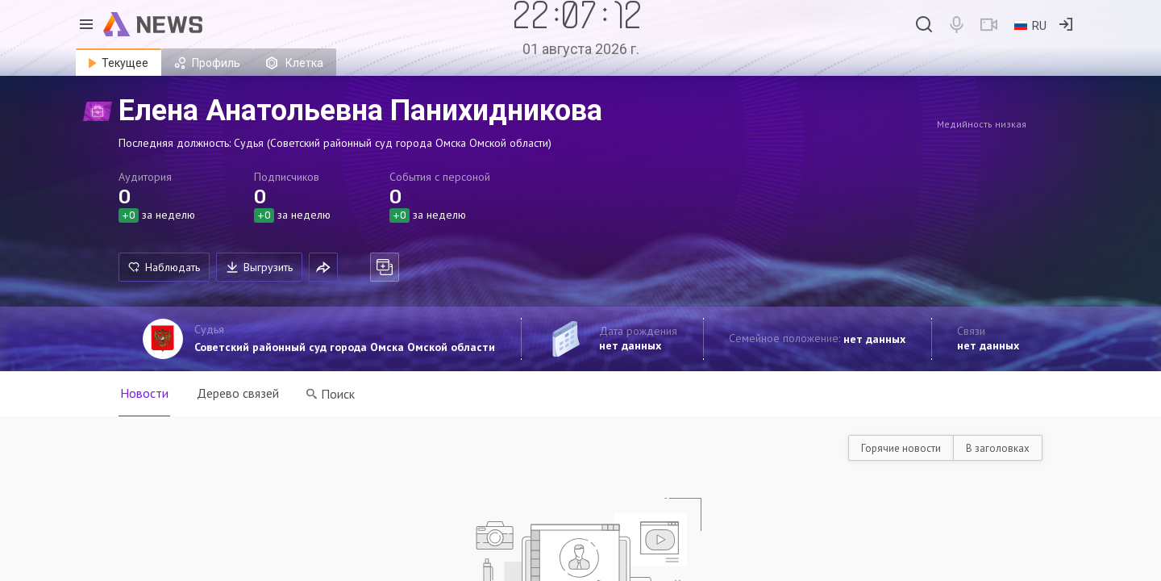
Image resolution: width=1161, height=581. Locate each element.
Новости (144, 393)
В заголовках (998, 448)
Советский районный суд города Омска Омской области (344, 347)
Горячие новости (901, 448)
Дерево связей (239, 393)
